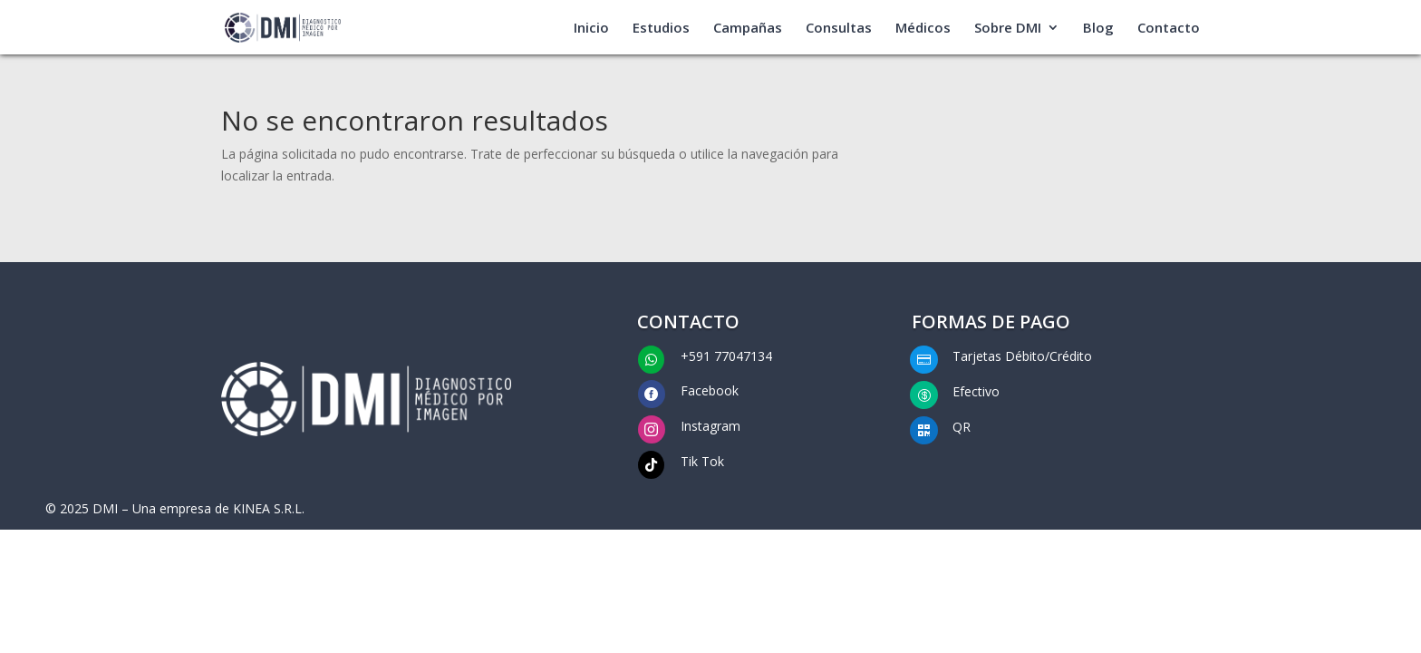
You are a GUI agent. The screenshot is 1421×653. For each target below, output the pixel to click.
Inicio (591, 28)
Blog (1098, 28)
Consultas (839, 28)
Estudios (661, 28)
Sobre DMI (1007, 28)
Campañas (747, 28)
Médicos (923, 28)
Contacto (1168, 28)
